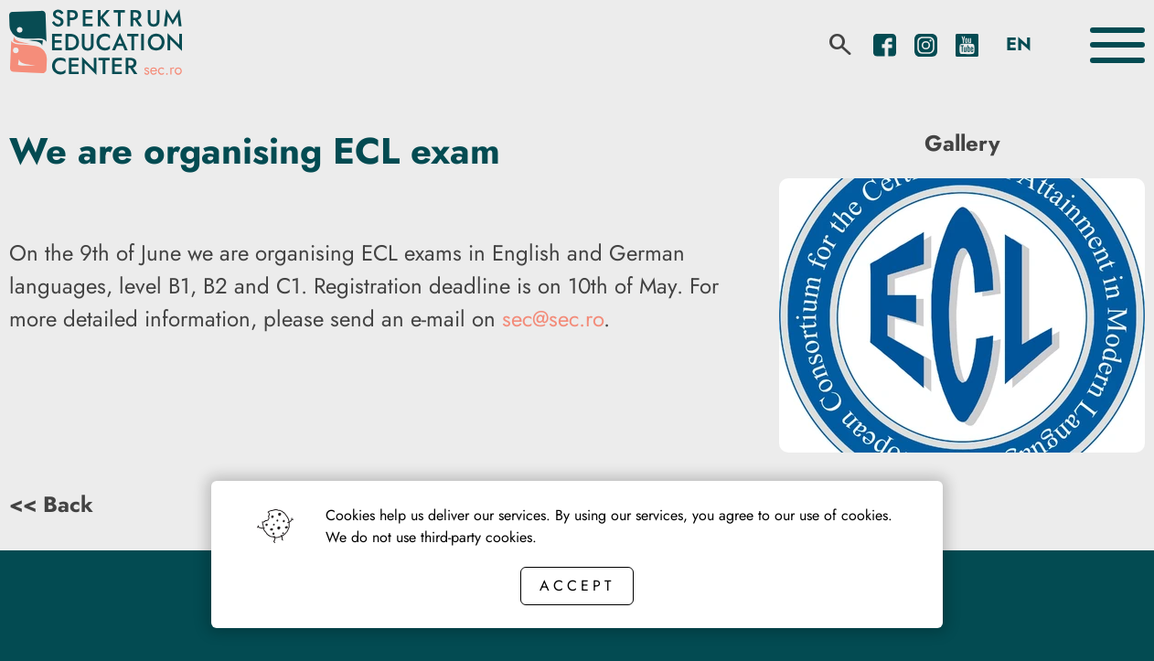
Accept (577, 585)
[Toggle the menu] (1117, 45)
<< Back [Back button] (51, 504)
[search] (840, 44)
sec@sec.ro (553, 319)
